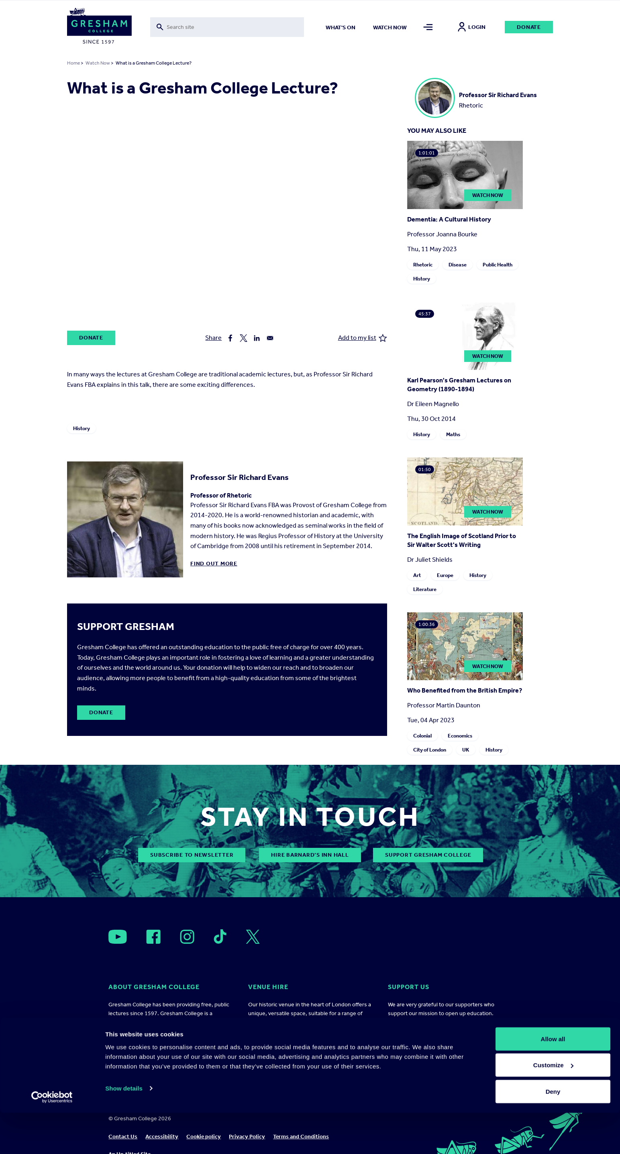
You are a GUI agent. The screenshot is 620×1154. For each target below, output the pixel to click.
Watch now (390, 27)
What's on (340, 27)
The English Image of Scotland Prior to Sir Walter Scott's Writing (461, 540)
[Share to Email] (270, 338)
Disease (458, 265)
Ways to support (409, 1046)
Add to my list (362, 338)
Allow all (553, 1080)
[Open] (117, 937)
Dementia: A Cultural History (449, 219)
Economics (460, 736)
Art (417, 575)
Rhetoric (422, 265)
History (81, 428)
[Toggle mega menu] (428, 27)
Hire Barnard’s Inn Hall (310, 854)
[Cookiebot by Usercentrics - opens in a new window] (52, 1138)
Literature (424, 589)
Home (73, 63)
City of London (429, 750)
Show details (124, 1129)
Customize (553, 1106)
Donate (529, 27)
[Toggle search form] (227, 27)
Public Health (497, 265)
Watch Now (98, 63)
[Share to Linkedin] (257, 338)
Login (471, 27)
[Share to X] (244, 338)
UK (465, 750)
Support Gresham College (428, 854)
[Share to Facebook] (230, 338)
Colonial (422, 736)
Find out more (213, 563)
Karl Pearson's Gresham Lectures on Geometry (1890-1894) (459, 384)
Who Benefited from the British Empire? (464, 690)
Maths (453, 434)
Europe (445, 575)
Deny (553, 1132)
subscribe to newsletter (191, 854)
